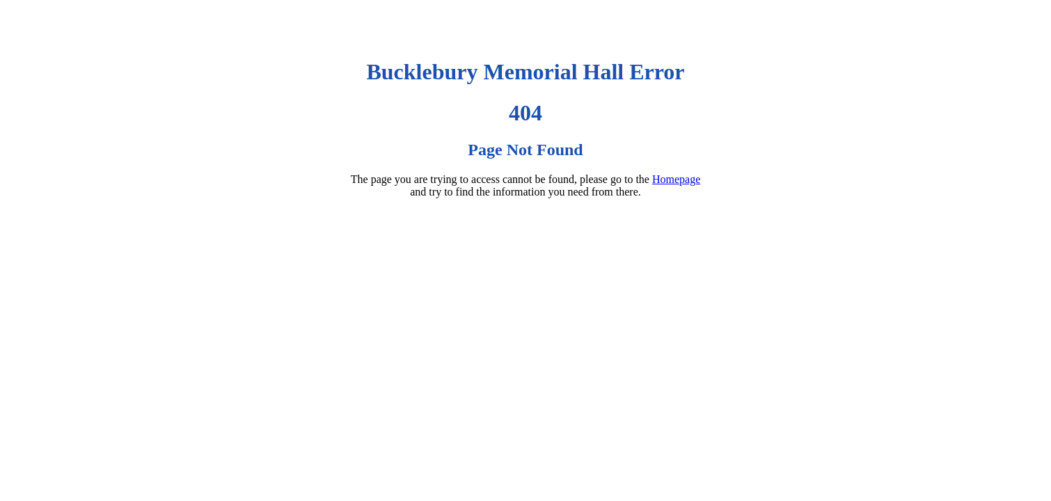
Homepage (676, 179)
